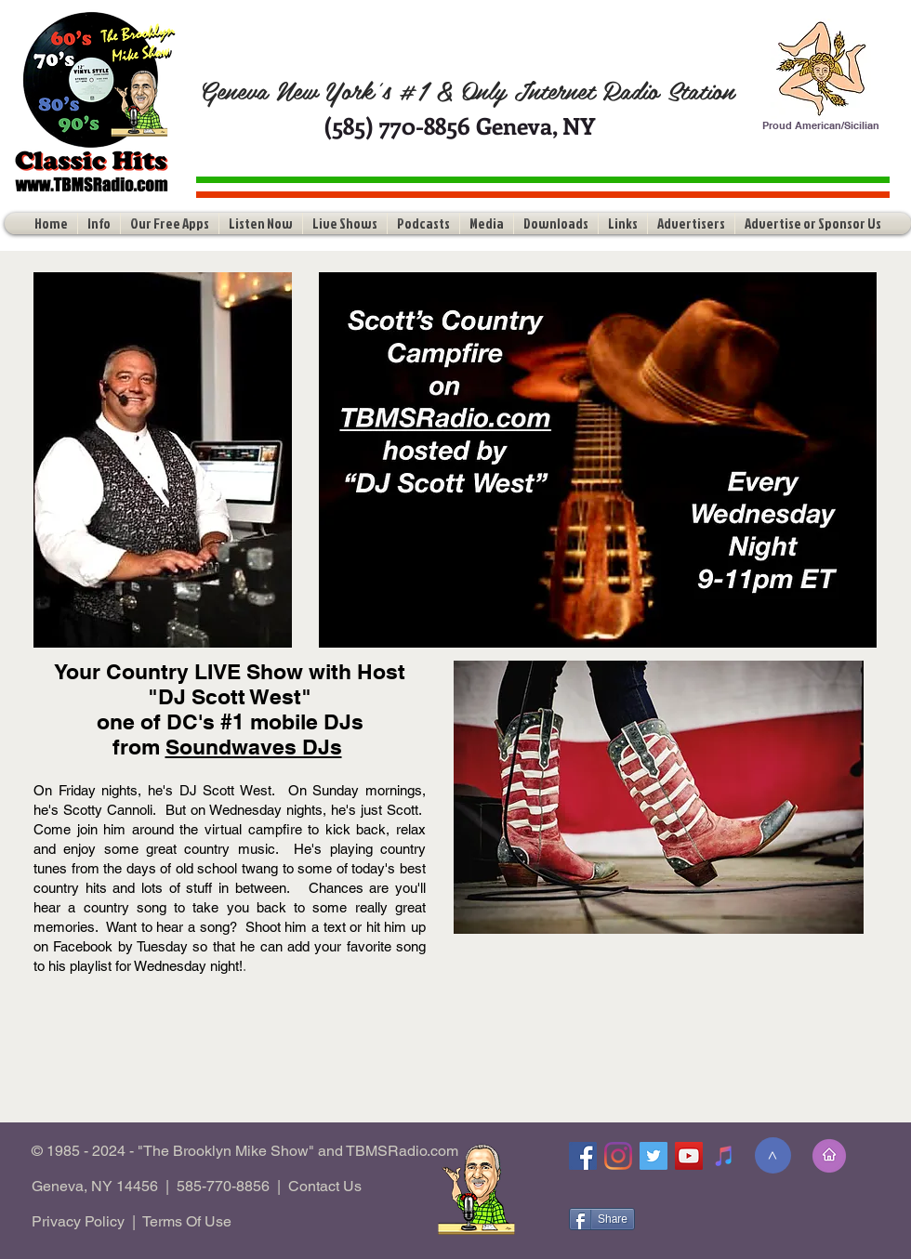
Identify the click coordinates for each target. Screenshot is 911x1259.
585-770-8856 (223, 1186)
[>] (773, 1155)
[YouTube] (689, 1156)
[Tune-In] (724, 1156)
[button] (99, 223)
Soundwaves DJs (253, 746)
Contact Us (325, 1186)
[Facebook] (583, 1156)
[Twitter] (653, 1156)
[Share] (602, 1219)
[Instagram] (618, 1156)
